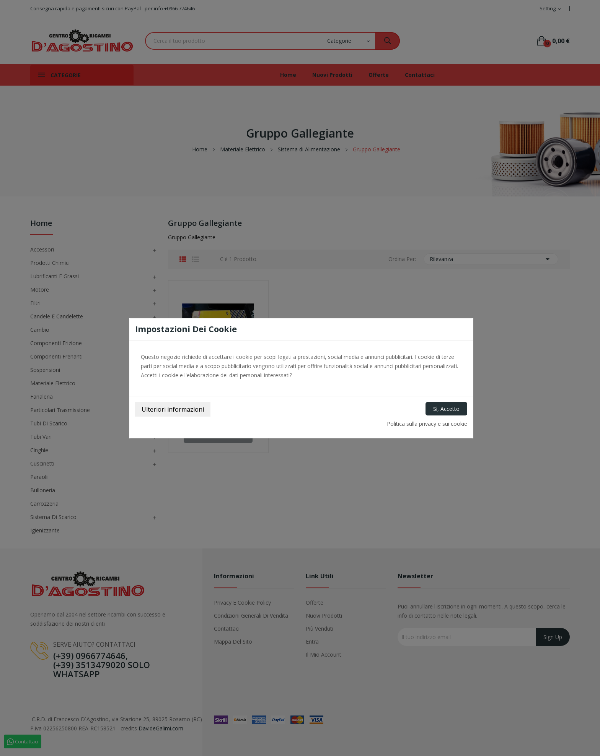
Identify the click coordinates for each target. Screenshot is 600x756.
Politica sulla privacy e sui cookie (427, 423)
